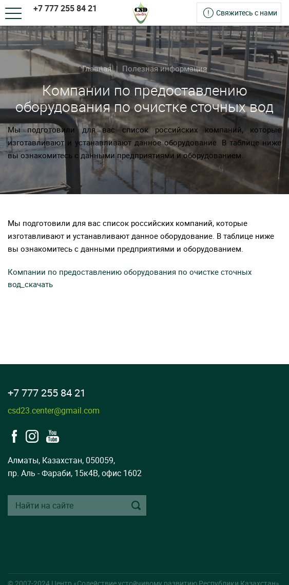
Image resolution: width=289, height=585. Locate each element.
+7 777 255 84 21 (65, 8)
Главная (96, 68)
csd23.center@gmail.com (54, 410)
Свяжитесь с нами (246, 12)
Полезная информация (164, 68)
